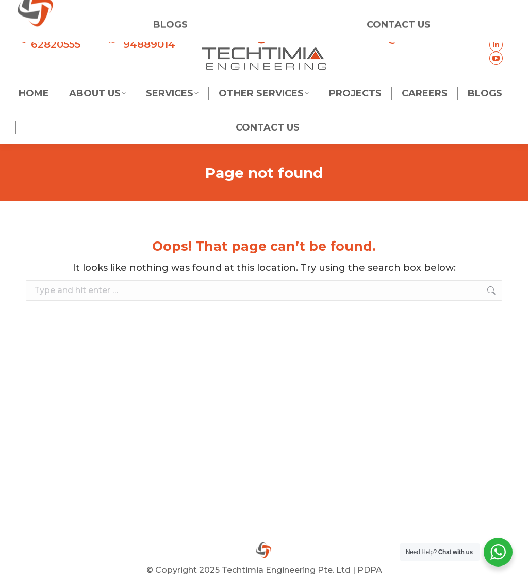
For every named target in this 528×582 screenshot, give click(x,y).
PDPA (369, 570)
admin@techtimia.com (406, 38)
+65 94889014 (141, 38)
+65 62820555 (47, 38)
